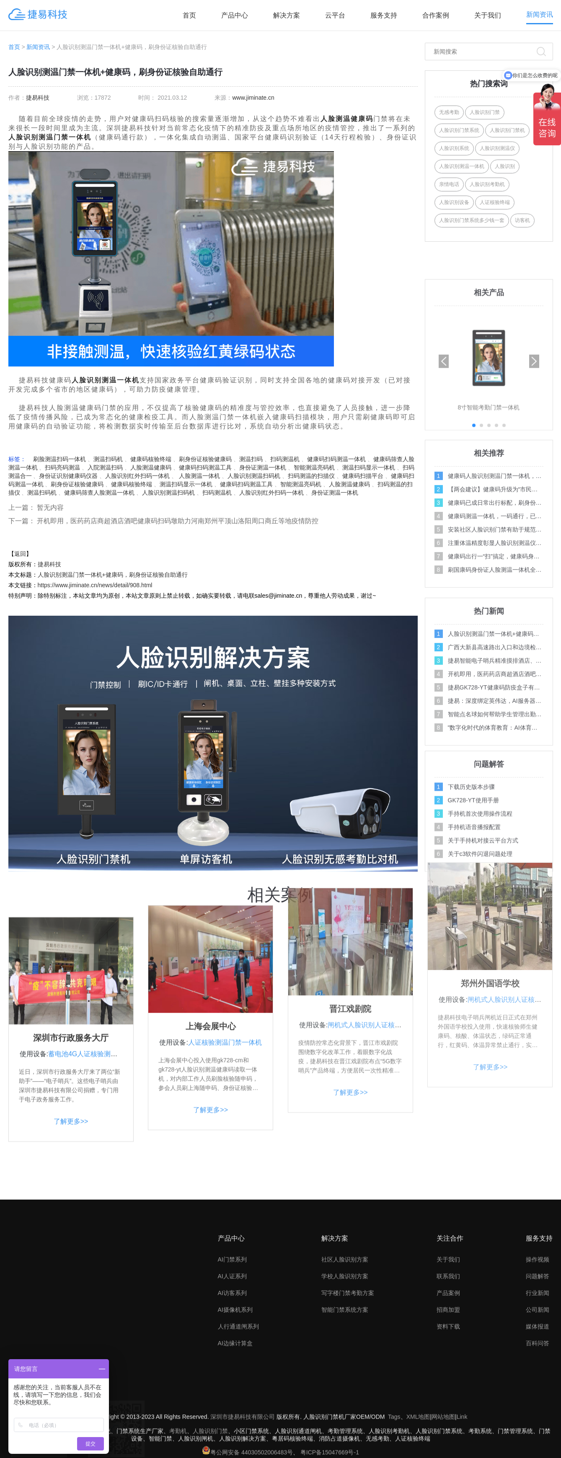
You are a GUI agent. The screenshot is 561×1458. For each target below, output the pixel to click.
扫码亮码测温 (62, 467)
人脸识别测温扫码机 (254, 475)
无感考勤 (449, 112)
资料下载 (448, 1399)
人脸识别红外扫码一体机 (137, 475)
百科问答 (537, 1416)
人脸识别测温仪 (497, 148)
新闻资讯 (539, 14)
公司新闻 (537, 1383)
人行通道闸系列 (238, 1399)
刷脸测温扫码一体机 (59, 459)
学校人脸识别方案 (344, 1349)
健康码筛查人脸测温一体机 (99, 492)
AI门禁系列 (232, 1332)
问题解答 (537, 1349)
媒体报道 (537, 1399)
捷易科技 (37, 97)
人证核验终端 (495, 202)
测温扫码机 (108, 459)
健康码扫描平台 (362, 475)
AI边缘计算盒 (235, 1416)
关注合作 (450, 1311)
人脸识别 (505, 166)
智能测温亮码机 (314, 467)
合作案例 (435, 15)
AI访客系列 (232, 1366)
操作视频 (537, 1332)
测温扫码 (251, 459)
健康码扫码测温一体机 (336, 459)
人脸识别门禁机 (507, 130)
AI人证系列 (232, 1349)
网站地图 (443, 1448)
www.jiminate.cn (253, 97)
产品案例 (448, 1366)
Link (462, 1448)
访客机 (522, 220)
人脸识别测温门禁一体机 (49, 137)
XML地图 (418, 1448)
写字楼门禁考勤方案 (347, 1366)
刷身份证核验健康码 (205, 459)
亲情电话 (449, 184)
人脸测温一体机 (198, 475)
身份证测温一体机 (262, 467)
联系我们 (448, 1349)
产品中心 (234, 15)
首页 (189, 15)
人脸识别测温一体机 (106, 380)
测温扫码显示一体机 (368, 467)
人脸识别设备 (454, 202)
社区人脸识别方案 (344, 1332)
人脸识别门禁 (485, 112)
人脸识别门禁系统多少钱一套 (471, 220)
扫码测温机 (285, 459)
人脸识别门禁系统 (459, 130)
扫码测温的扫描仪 (311, 475)
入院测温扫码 (105, 467)
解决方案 (286, 15)
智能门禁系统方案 (344, 1383)
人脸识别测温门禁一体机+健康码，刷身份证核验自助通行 (113, 574)
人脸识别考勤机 (487, 184)
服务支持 (383, 15)
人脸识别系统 (454, 148)
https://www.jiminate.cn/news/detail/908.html (95, 585)
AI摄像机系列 (235, 1383)
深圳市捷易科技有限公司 (242, 1448)
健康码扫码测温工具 (205, 467)
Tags (394, 1448)
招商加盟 (448, 1383)
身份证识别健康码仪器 (68, 475)
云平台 (335, 15)
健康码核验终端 (150, 459)
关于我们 (487, 15)
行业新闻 (537, 1366)
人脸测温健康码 (347, 118)
